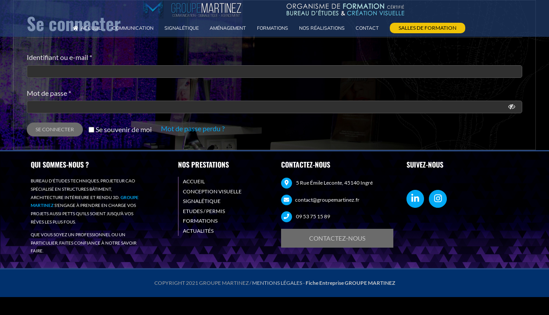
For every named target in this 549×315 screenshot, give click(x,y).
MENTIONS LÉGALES (277, 283)
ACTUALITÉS (198, 231)
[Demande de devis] (337, 238)
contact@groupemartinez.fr (327, 199)
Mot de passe (49, 93)
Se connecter (55, 129)
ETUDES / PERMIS (204, 211)
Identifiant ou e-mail (59, 57)
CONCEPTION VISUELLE (212, 191)
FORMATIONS (200, 220)
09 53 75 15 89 (313, 216)
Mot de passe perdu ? (193, 128)
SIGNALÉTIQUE (202, 201)
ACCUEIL (194, 181)
